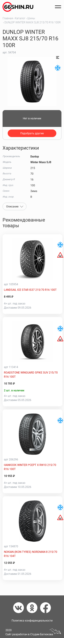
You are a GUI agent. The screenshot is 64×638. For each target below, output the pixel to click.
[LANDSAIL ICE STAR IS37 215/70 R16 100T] (32, 259)
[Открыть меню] (58, 6)
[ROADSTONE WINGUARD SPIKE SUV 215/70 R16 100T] (32, 341)
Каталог (20, 18)
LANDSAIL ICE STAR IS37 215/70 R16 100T (30, 289)
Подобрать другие (32, 133)
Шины (31, 18)
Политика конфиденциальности (32, 620)
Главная (8, 18)
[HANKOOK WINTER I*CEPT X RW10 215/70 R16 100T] (32, 434)
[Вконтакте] (20, 607)
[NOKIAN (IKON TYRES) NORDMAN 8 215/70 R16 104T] (32, 521)
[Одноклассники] (33, 607)
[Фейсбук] (45, 607)
